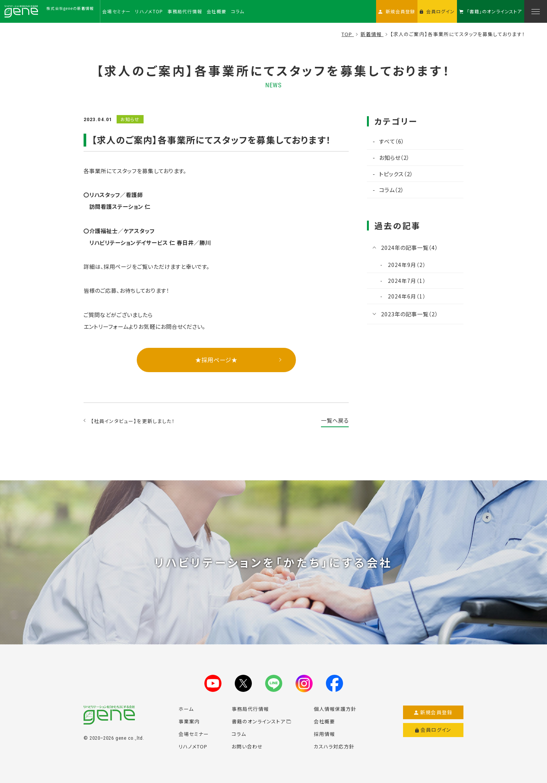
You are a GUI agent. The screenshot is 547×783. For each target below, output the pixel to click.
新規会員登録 (433, 712)
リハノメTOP (193, 746)
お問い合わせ (247, 746)
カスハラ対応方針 (334, 746)
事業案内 (189, 721)
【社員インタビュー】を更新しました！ (133, 421)
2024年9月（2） (406, 264)
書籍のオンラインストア (261, 721)
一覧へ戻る (335, 420)
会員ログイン (433, 729)
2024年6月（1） (406, 296)
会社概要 (324, 721)
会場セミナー (194, 733)
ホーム (186, 708)
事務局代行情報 (250, 708)
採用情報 (324, 733)
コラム (239, 733)
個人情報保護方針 (335, 708)
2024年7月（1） (406, 280)
